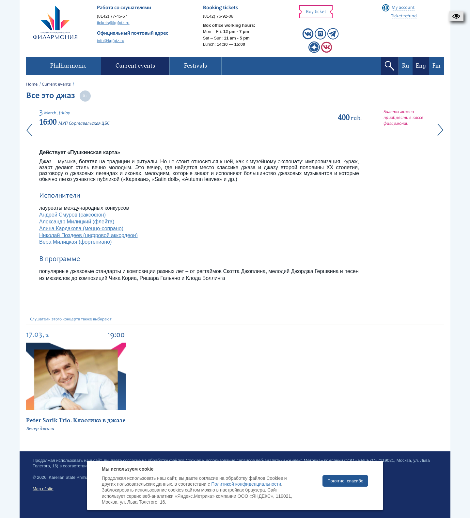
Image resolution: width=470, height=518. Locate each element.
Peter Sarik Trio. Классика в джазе (76, 420)
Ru (405, 66)
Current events (56, 84)
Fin (436, 66)
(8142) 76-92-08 (218, 16)
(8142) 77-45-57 (112, 16)
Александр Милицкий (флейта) (76, 221)
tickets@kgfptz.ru (113, 22)
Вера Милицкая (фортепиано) (75, 242)
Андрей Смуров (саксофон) (72, 215)
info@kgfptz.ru (110, 40)
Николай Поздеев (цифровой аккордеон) (88, 235)
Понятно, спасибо (345, 480)
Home (32, 84)
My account (403, 8)
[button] (456, 16)
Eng (421, 66)
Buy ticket (316, 11)
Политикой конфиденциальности (246, 484)
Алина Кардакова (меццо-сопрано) (81, 228)
